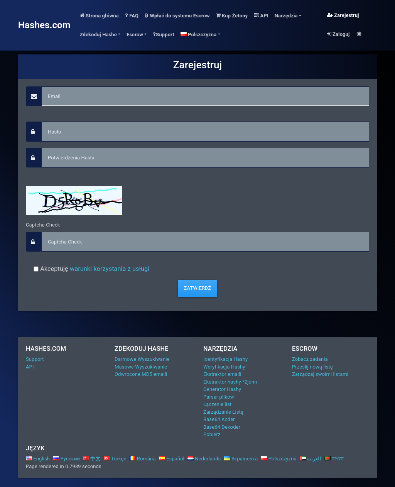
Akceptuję (94, 268)
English (38, 459)
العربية (310, 459)
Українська (241, 459)
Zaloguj (338, 34)
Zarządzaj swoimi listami (320, 374)
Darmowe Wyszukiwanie (142, 359)
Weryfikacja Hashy (224, 367)
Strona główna (99, 16)
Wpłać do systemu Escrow (177, 16)
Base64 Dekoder (221, 427)
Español (171, 459)
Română (142, 459)
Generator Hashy (222, 389)
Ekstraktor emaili (222, 374)
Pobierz (211, 434)
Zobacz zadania (310, 359)
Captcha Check (43, 225)
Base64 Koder (219, 419)
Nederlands (204, 459)
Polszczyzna (278, 459)
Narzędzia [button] (286, 16)
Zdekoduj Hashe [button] (98, 34)
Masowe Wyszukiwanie (141, 367)
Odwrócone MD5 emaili (141, 374)
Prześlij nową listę (312, 367)
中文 (92, 459)
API (261, 16)
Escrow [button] (135, 34)
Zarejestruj (343, 15)
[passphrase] (205, 132)
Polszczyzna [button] (199, 34)
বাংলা (334, 459)
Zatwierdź (197, 288)
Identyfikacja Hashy (225, 359)
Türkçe (115, 459)
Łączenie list (217, 404)
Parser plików (218, 397)
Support (163, 34)
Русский (66, 459)
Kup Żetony (232, 16)
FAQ (131, 16)
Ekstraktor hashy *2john (230, 382)
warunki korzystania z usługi (109, 268)
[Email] (205, 96)
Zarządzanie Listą (223, 412)
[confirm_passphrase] (205, 158)
